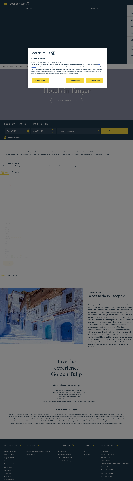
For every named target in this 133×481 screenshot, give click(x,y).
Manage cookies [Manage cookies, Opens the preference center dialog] (40, 80)
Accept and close (94, 80)
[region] (67, 68)
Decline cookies (75, 80)
